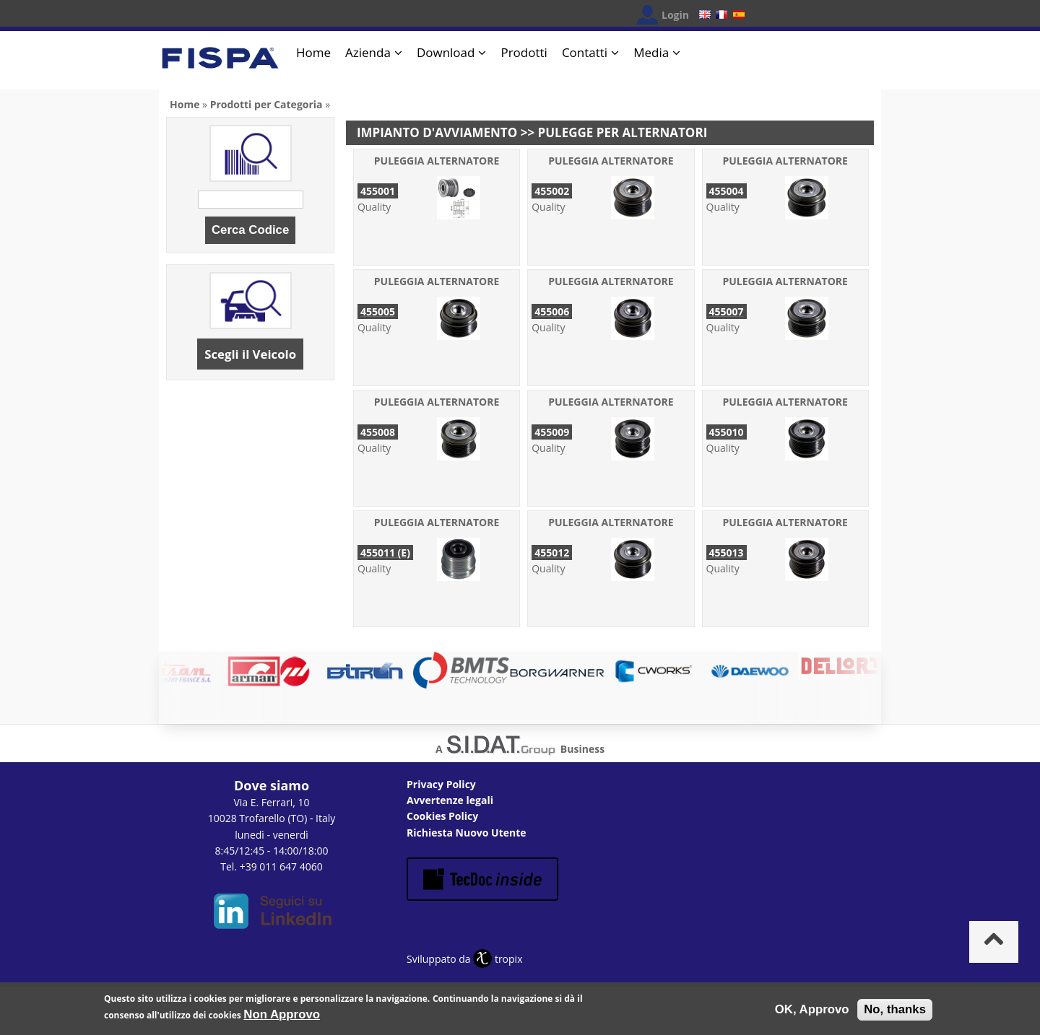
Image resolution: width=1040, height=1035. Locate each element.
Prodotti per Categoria (266, 104)
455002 (551, 191)
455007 (726, 311)
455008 (377, 432)
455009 (551, 432)
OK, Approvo (812, 1011)
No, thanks (895, 1011)
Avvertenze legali (450, 800)
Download (446, 52)
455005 (377, 311)
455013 (726, 552)
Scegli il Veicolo (250, 354)
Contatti (584, 52)
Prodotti (523, 52)
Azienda (368, 52)
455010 (726, 432)
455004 (726, 191)
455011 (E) (385, 552)
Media (651, 52)
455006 (551, 311)
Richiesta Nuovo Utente (466, 832)
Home (313, 52)
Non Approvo (281, 1016)
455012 (551, 552)
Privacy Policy (441, 784)
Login (675, 15)
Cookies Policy (442, 816)
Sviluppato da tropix (464, 959)
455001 (377, 191)
